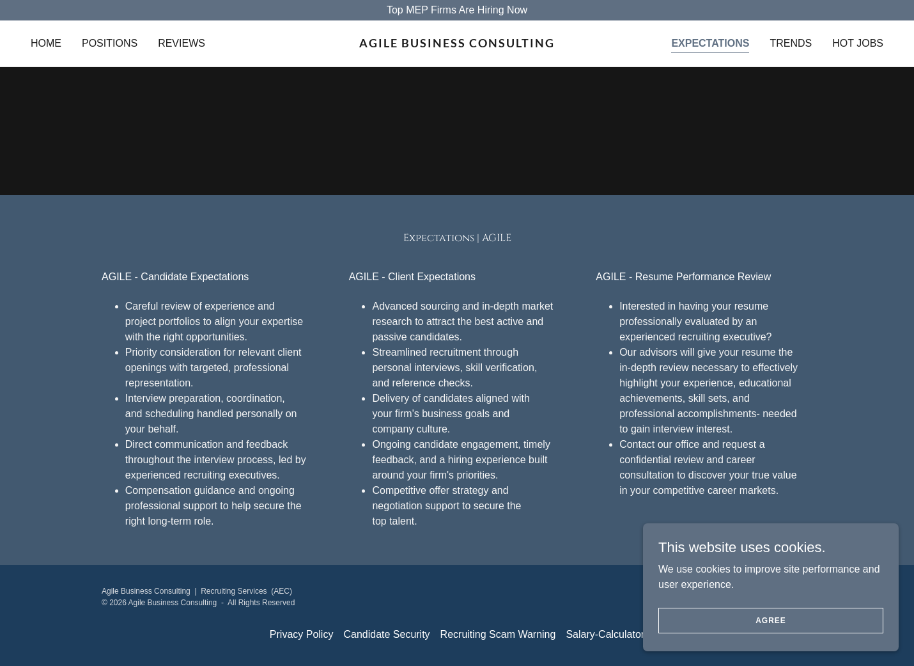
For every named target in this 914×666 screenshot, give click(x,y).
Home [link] (46, 43)
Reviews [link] (181, 43)
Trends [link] (791, 43)
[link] (457, 43)
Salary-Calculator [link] (605, 634)
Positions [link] (109, 43)
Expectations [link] (710, 43)
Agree (770, 619)
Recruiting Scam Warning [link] (498, 634)
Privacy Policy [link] (302, 634)
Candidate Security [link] (386, 634)
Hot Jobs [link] (857, 43)
